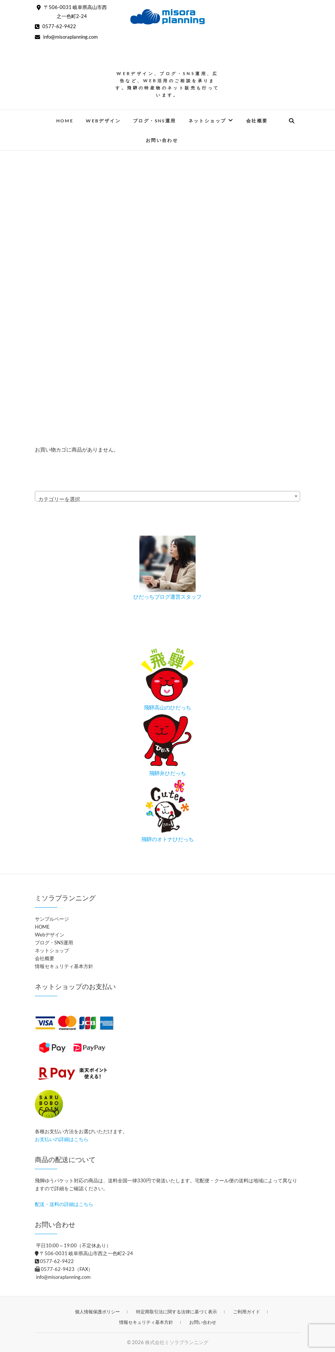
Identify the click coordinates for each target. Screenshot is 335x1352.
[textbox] (167, 499)
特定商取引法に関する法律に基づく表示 (176, 1311)
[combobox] (167, 496)
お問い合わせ (162, 140)
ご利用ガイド (246, 1311)
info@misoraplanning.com (66, 37)
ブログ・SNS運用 (154, 120)
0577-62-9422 (55, 26)
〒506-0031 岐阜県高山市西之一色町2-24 (84, 1253)
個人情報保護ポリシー (97, 1311)
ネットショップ (207, 120)
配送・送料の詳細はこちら (64, 1204)
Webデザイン (103, 120)
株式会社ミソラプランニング (176, 1342)
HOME (65, 120)
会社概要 (257, 120)
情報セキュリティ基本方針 (64, 966)
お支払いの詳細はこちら (61, 1139)
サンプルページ (52, 919)
